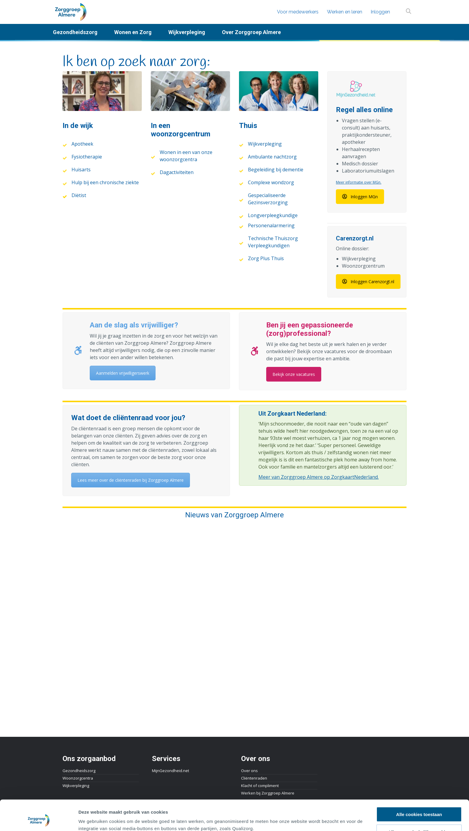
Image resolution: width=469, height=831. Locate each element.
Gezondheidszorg (79, 770)
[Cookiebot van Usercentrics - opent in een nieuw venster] (39, 819)
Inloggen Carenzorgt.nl (368, 281)
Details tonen (323, 819)
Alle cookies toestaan (419, 785)
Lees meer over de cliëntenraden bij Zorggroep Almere (130, 480)
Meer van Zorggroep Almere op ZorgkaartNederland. (318, 477)
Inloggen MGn (360, 196)
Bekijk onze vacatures (293, 374)
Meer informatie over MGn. (358, 182)
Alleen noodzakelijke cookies (419, 803)
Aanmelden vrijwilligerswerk (122, 373)
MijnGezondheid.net (170, 770)
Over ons (249, 770)
